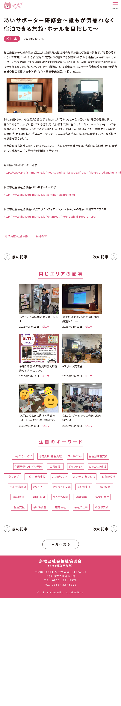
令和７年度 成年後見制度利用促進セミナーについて (38, 368)
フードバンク (75, 456)
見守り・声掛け (18, 487)
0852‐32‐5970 (64, 580)
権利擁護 (18, 497)
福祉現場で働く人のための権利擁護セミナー (80, 319)
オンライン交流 (62, 487)
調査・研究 (39, 497)
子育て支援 (12, 476)
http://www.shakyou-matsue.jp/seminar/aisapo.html (39, 194)
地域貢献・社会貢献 (16, 236)
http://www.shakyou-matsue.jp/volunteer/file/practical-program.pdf (50, 216)
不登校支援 (102, 507)
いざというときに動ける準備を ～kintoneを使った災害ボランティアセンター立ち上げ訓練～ (38, 418)
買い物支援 (84, 487)
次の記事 (101, 256)
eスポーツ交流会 (72, 366)
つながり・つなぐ (22, 456)
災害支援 (55, 466)
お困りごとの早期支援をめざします (38, 319)
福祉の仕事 (81, 507)
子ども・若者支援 (36, 476)
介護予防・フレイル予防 (28, 466)
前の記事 (20, 256)
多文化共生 (102, 497)
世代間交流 (109, 476)
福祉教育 (41, 236)
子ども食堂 (40, 507)
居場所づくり (59, 476)
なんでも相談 (60, 497)
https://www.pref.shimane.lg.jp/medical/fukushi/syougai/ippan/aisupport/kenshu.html (62, 172)
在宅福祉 (60, 507)
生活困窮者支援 (98, 456)
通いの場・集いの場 (84, 476)
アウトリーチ (40, 487)
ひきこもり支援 (98, 466)
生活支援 (19, 507)
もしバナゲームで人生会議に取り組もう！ (81, 418)
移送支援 (81, 497)
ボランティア (75, 466)
